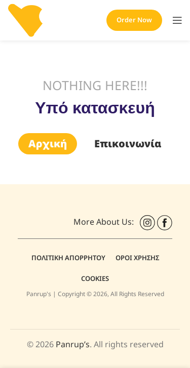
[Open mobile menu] (177, 20)
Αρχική (47, 143)
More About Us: (105, 221)
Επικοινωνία (128, 143)
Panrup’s (73, 344)
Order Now (134, 19)
